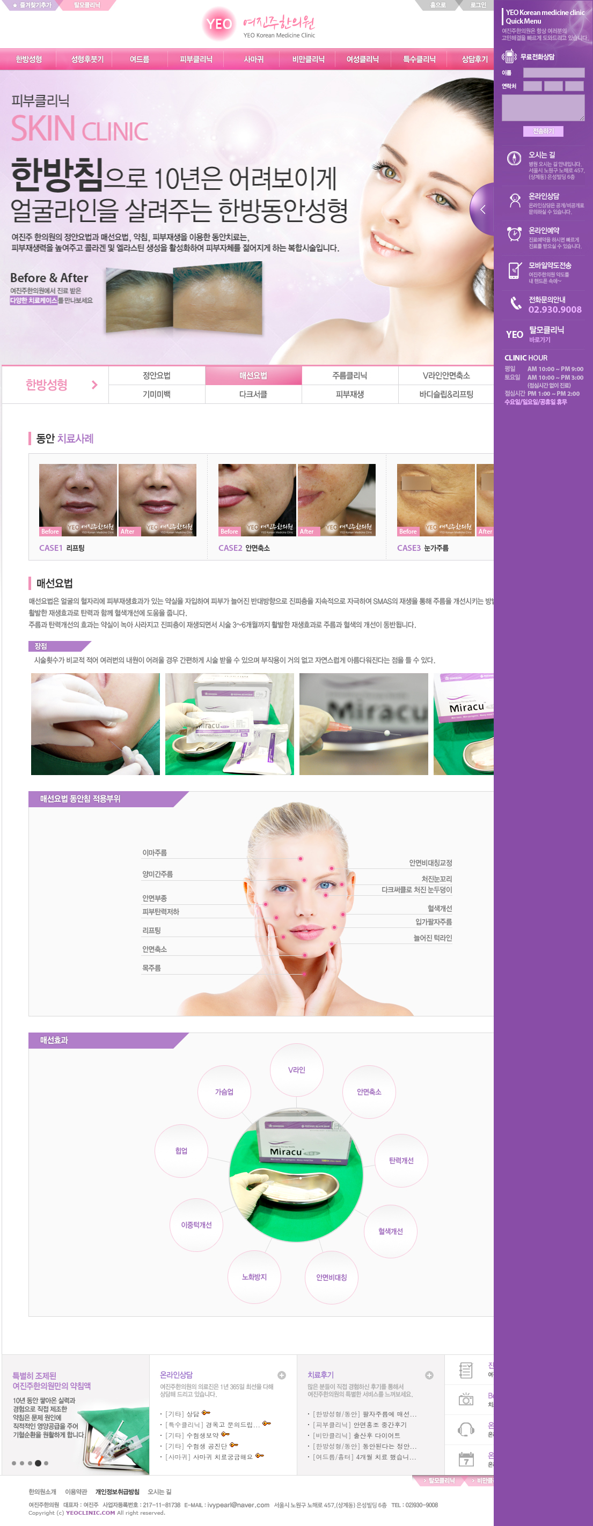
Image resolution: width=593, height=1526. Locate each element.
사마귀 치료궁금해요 (223, 1456)
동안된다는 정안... (390, 1445)
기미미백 (157, 394)
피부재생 (350, 394)
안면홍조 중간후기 (380, 1424)
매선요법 (254, 375)
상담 (193, 1413)
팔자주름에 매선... (390, 1413)
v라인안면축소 (447, 375)
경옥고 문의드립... (233, 1424)
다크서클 (254, 394)
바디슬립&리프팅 (447, 394)
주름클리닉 (350, 375)
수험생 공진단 (207, 1445)
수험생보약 (203, 1435)
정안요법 (157, 375)
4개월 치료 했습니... (386, 1456)
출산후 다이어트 (377, 1435)
